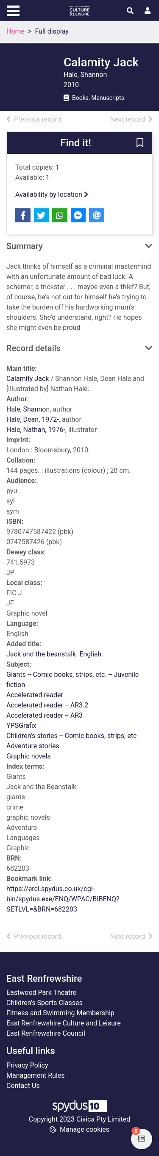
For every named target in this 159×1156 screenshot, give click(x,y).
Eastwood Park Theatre (41, 992)
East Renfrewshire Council (45, 1033)
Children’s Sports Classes (44, 1003)
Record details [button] (33, 348)
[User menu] (147, 11)
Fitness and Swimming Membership (60, 1013)
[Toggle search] (130, 11)
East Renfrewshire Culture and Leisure (63, 1023)
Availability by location (51, 194)
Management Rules (35, 1075)
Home (15, 31)
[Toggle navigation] (13, 9)
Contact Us (23, 1086)
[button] (140, 143)
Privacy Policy (27, 1065)
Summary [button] (24, 246)
